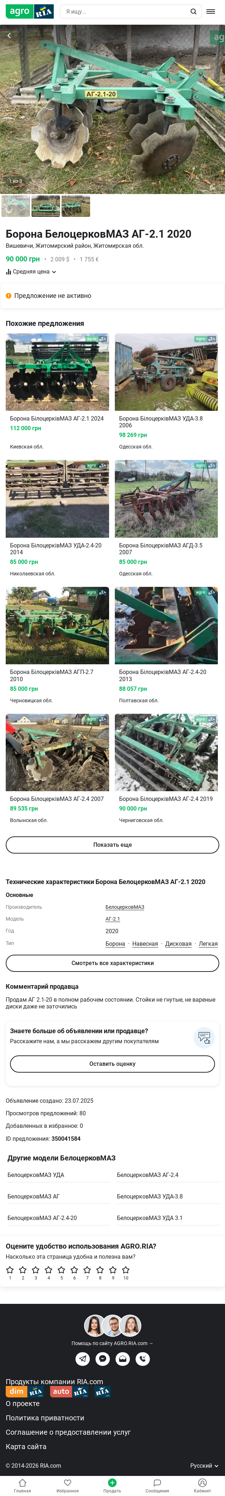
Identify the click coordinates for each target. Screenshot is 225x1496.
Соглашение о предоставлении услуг (68, 1432)
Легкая (208, 943)
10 (126, 1273)
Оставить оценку (112, 1063)
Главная (22, 1485)
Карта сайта (26, 1446)
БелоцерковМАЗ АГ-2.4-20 (42, 1218)
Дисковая (178, 943)
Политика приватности (45, 1418)
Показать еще (112, 844)
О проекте (23, 1403)
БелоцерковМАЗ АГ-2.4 (147, 1175)
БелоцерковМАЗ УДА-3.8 (150, 1196)
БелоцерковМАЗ (125, 907)
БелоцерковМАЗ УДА (36, 1175)
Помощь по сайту (112, 1343)
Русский (204, 1465)
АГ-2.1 (113, 919)
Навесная (145, 943)
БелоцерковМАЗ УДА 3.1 (150, 1218)
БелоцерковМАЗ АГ (34, 1196)
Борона (115, 943)
